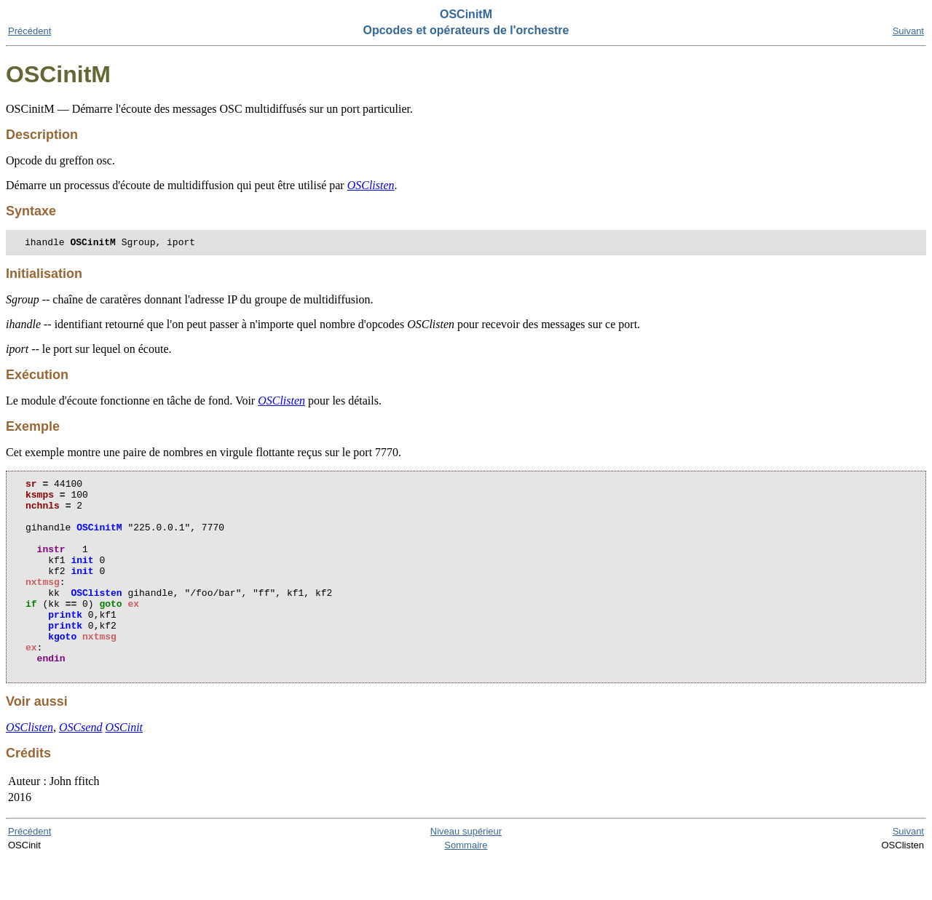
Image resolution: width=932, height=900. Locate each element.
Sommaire (465, 886)
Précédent (29, 30)
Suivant (908, 30)
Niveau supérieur (466, 872)
